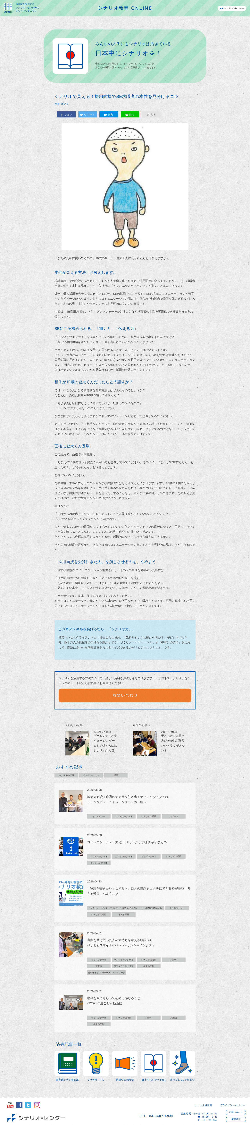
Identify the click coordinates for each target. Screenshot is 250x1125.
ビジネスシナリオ (149, 647)
